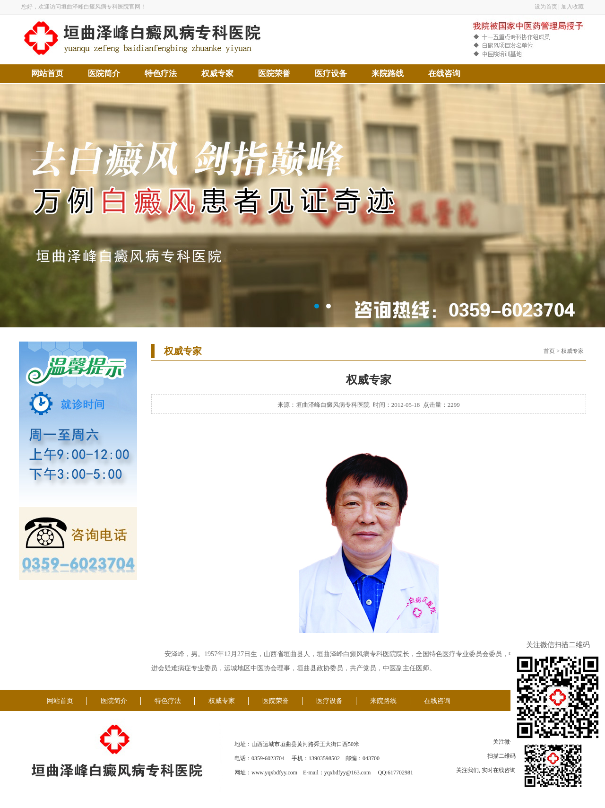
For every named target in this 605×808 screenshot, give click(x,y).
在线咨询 (444, 73)
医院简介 (104, 73)
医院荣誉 (274, 73)
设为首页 (546, 6)
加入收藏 (572, 6)
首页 (549, 351)
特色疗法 (161, 73)
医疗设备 (331, 73)
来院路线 (388, 73)
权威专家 (217, 73)
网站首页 (47, 73)
